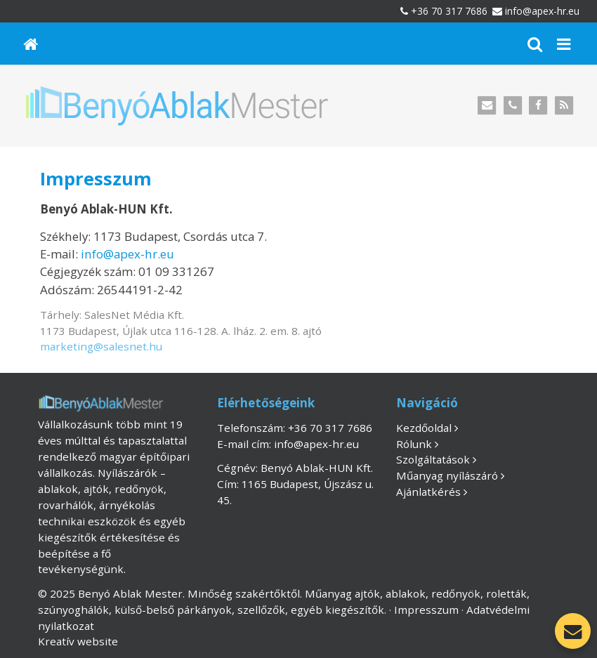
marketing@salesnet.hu (101, 346)
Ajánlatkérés (428, 492)
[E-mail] (487, 106)
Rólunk (414, 444)
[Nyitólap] (31, 43)
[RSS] (564, 106)
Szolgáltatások (433, 459)
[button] (564, 43)
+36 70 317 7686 (449, 11)
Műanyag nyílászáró (447, 475)
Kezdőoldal (424, 428)
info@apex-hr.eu (542, 11)
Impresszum (426, 610)
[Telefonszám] (512, 106)
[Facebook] (538, 106)
